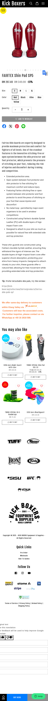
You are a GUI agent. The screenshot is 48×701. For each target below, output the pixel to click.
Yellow (16, 102)
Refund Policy (37, 603)
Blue (39, 97)
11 (33, 70)
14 (40, 70)
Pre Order (24, 553)
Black (23, 97)
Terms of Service (11, 603)
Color (4, 97)
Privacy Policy (25, 603)
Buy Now (17, 697)
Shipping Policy (24, 606)
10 (30, 70)
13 (38, 70)
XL (32, 91)
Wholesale (24, 556)
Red (15, 97)
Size (3, 91)
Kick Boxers (13, 4)
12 (35, 70)
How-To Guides (24, 559)
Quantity (5, 108)
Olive (31, 97)
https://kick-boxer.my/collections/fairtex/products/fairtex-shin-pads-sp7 (22, 289)
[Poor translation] (9, 637)
